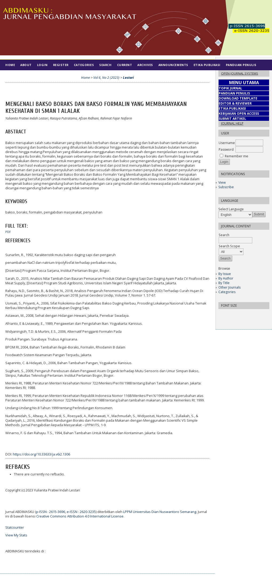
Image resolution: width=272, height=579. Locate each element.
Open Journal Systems (239, 73)
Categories (226, 292)
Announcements (173, 65)
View (222, 182)
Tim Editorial (17, 75)
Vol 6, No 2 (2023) (106, 77)
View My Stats (16, 535)
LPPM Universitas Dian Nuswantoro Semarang (159, 512)
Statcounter (14, 527)
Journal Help (232, 123)
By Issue (224, 274)
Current (124, 65)
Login (42, 65)
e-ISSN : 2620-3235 (81, 512)
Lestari (128, 77)
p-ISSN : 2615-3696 (50, 512)
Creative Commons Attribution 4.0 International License (79, 516)
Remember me (236, 156)
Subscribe (226, 187)
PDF (8, 232)
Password (226, 149)
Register (61, 65)
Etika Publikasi (207, 65)
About (26, 65)
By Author (225, 278)
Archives (145, 65)
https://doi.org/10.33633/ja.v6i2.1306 (41, 454)
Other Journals (229, 287)
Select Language (231, 209)
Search (105, 65)
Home (10, 65)
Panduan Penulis (241, 65)
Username (227, 143)
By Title (224, 283)
